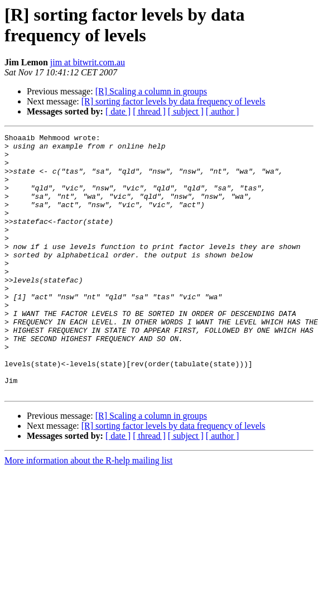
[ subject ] (186, 111)
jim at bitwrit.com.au (87, 62)
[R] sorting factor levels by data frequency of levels (173, 101)
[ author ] (222, 111)
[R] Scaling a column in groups (151, 91)
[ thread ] (149, 111)
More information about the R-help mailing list (88, 512)
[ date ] (118, 111)
